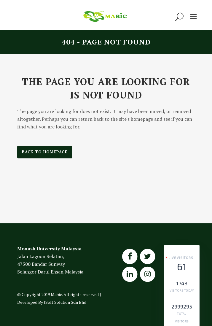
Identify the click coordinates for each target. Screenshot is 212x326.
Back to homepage (45, 152)
